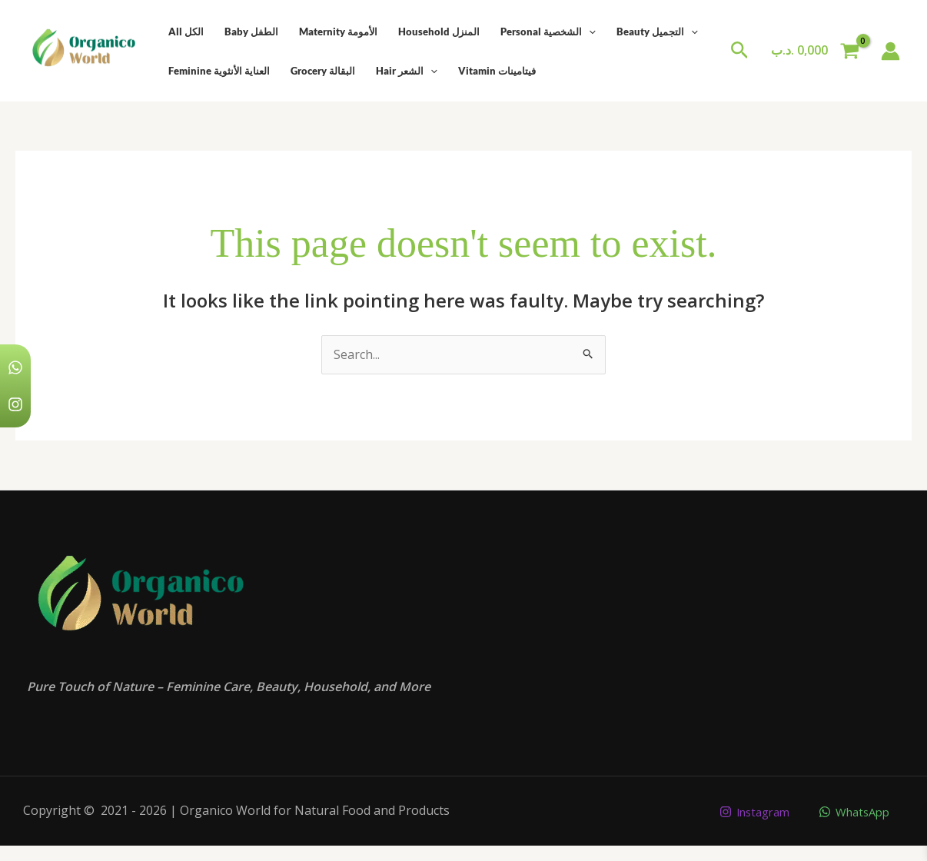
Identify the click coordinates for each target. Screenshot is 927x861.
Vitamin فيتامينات (494, 71)
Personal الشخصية (544, 31)
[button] (739, 51)
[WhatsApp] (851, 812)
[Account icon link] (890, 51)
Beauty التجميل (652, 31)
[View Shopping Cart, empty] (815, 50)
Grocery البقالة (321, 71)
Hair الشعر (404, 71)
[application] (585, 31)
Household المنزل (436, 31)
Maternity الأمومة (336, 31)
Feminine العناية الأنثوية (218, 71)
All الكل (185, 31)
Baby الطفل (250, 31)
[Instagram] (745, 812)
